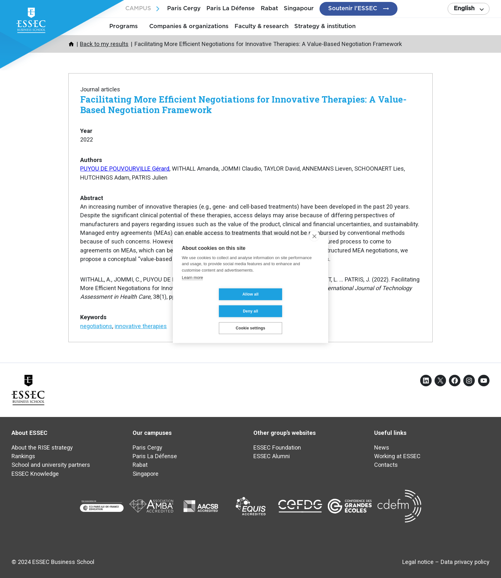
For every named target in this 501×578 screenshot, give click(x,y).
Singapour (299, 8)
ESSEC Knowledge (35, 473)
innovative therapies (141, 326)
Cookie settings (250, 319)
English (464, 8)
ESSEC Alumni (271, 456)
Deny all (288, 302)
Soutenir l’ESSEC (352, 8)
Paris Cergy (184, 8)
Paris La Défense (230, 8)
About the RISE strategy (42, 447)
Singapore (145, 473)
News (381, 447)
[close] (314, 244)
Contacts (386, 464)
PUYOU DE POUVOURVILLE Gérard (124, 168)
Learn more (192, 285)
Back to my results (104, 44)
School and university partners (51, 464)
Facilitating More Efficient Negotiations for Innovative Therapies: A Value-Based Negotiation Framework (243, 104)
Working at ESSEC (397, 456)
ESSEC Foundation (277, 447)
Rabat (269, 8)
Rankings (23, 456)
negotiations (96, 326)
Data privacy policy (465, 562)
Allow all (212, 302)
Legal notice (418, 562)
